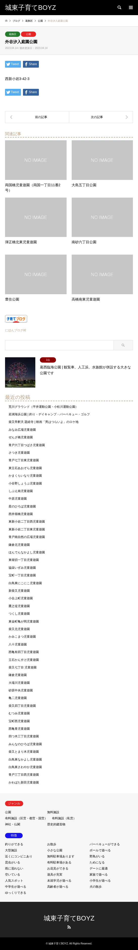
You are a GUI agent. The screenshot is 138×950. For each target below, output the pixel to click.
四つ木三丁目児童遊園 (24, 736)
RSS (69, 927)
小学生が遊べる (100, 880)
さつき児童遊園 (19, 452)
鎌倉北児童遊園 (19, 545)
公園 (28, 34)
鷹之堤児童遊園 (19, 606)
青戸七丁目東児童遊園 (24, 460)
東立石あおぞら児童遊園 (25, 468)
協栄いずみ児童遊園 (22, 567)
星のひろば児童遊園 (22, 506)
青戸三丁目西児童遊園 (24, 774)
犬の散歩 (96, 886)
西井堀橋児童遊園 (21, 514)
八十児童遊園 (18, 644)
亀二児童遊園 (18, 698)
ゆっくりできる (15, 892)
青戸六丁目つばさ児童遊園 (27, 445)
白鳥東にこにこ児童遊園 (25, 583)
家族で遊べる (99, 874)
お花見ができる (57, 868)
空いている (12, 874)
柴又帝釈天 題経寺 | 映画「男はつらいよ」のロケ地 (43, 422)
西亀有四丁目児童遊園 (24, 652)
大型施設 (11, 850)
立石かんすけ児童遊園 (24, 660)
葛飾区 (12, 34)
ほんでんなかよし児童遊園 (27, 552)
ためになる (97, 862)
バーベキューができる (105, 844)
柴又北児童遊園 (19, 629)
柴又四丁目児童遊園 (22, 706)
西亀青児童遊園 (19, 728)
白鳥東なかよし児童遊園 (25, 759)
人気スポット (14, 880)
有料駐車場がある (59, 862)
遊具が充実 (54, 874)
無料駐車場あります (60, 856)
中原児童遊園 (18, 498)
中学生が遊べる (15, 886)
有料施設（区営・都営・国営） (26, 818)
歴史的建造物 (56, 824)
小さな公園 (54, 850)
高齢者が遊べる (57, 886)
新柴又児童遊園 (19, 590)
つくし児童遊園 (19, 613)
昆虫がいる (12, 862)
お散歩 (51, 844)
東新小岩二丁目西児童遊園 (27, 521)
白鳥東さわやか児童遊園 (25, 767)
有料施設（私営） (64, 818)
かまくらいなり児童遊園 (25, 475)
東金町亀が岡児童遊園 (24, 621)
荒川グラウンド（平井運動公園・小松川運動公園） (43, 407)
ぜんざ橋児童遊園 (21, 437)
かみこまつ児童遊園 (22, 636)
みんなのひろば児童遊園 (25, 744)
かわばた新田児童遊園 (24, 782)
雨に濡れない (14, 868)
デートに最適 (99, 868)
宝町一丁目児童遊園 (22, 575)
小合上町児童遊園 (21, 598)
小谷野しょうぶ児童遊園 (25, 483)
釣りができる (14, 844)
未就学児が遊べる (59, 880)
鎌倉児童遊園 (18, 675)
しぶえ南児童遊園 (21, 491)
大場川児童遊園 (19, 683)
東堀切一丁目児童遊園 (24, 560)
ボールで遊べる (100, 850)
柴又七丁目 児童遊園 (23, 667)
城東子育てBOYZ (69, 918)
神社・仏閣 (12, 824)
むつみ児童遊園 (19, 713)
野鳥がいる (97, 856)
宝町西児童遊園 (19, 721)
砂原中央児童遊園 (21, 690)
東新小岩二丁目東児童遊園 (27, 529)
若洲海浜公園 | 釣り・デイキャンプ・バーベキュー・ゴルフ (49, 414)
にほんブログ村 (15, 330)
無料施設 (53, 812)
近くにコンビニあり (18, 856)
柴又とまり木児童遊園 (24, 751)
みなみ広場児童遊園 (22, 429)
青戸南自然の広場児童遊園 (27, 537)
